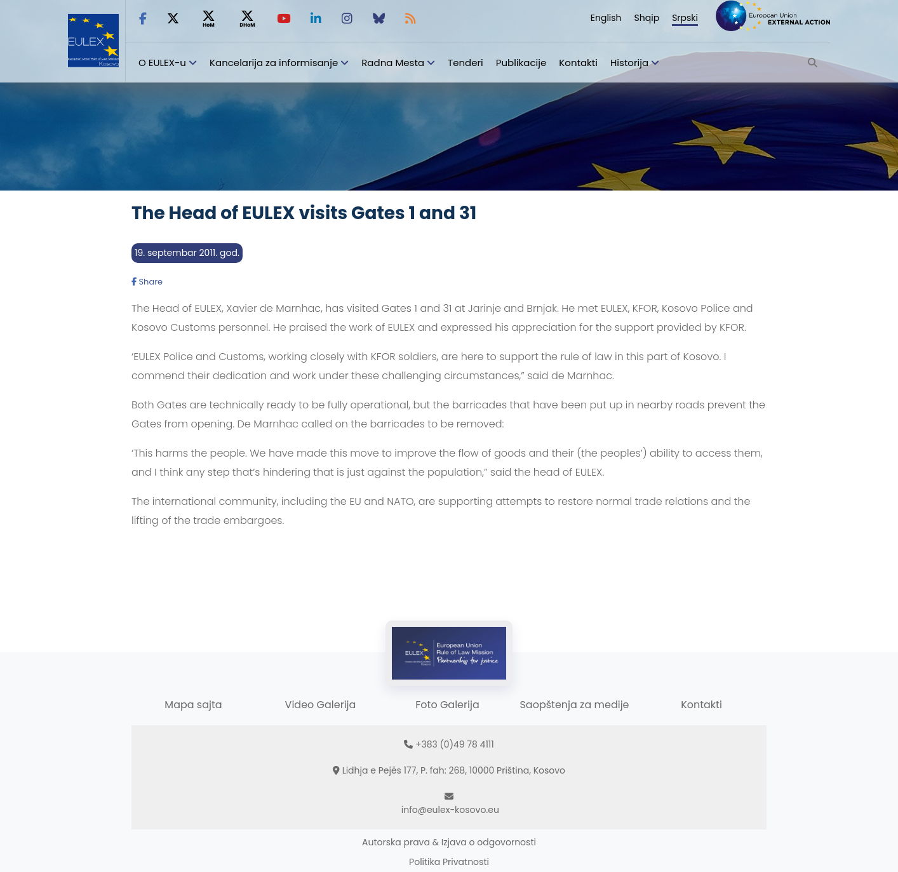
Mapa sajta (193, 704)
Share (147, 282)
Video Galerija (320, 704)
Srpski (685, 17)
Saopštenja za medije (574, 704)
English (606, 17)
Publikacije (521, 62)
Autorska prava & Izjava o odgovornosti (449, 842)
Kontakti (578, 62)
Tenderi (465, 62)
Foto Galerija (447, 704)
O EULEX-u (162, 62)
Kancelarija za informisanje (275, 62)
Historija (629, 62)
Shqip (647, 17)
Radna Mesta (392, 62)
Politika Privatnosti (449, 861)
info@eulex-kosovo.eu (450, 809)
